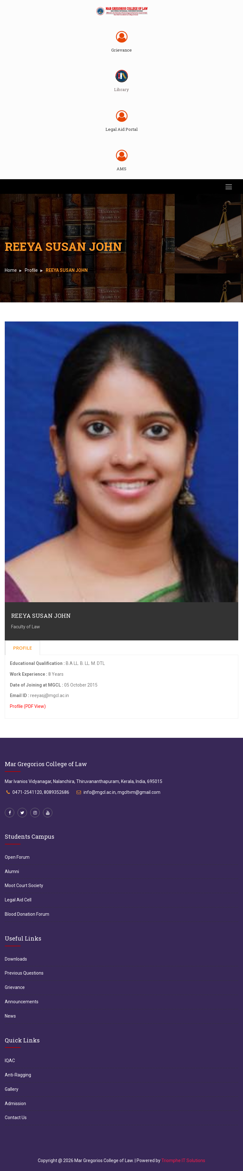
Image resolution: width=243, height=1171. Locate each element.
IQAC (10, 1060)
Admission (15, 1103)
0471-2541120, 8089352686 (40, 792)
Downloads (16, 959)
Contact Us (16, 1117)
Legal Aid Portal (121, 129)
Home (11, 270)
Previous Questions (24, 973)
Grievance (121, 50)
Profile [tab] (22, 648)
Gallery (11, 1089)
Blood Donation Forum (27, 914)
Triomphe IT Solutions (183, 1160)
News (10, 1016)
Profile (31, 270)
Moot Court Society (24, 885)
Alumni (12, 871)
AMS (121, 169)
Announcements (21, 1001)
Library (121, 89)
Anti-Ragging (18, 1074)
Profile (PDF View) (28, 706)
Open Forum (17, 857)
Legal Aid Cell (18, 899)
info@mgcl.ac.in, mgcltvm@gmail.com (122, 792)
